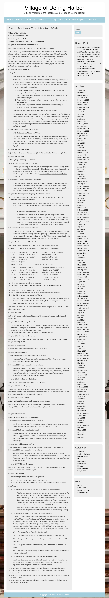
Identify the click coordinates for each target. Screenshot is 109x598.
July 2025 (80, 112)
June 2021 (81, 229)
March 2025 (81, 121)
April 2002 (81, 420)
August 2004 (81, 406)
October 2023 (82, 162)
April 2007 (81, 401)
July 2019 (80, 284)
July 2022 (80, 198)
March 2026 (81, 93)
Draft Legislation (83, 456)
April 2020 (81, 262)
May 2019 (80, 289)
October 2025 (82, 105)
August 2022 (81, 195)
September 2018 (83, 308)
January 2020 (82, 270)
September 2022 (83, 193)
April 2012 (81, 382)
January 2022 (82, 212)
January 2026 (82, 97)
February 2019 (82, 296)
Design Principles (75, 19)
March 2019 (81, 293)
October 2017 (82, 334)
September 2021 (83, 222)
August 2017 (81, 339)
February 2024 (82, 152)
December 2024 (83, 129)
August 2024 (81, 138)
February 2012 (82, 387)
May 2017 (80, 346)
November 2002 (83, 413)
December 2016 (83, 356)
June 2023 (81, 172)
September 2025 (83, 107)
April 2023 (81, 176)
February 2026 (82, 95)
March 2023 (81, 179)
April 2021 (81, 234)
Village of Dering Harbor (54, 8)
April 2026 (81, 90)
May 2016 (80, 363)
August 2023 (81, 167)
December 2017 (83, 329)
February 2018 (82, 325)
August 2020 (81, 253)
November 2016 (83, 358)
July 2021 (80, 227)
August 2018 (81, 310)
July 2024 (80, 140)
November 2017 (83, 332)
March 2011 (81, 392)
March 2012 (81, 384)
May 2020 (80, 260)
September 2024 (83, 136)
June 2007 (81, 399)
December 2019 (83, 272)
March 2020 (81, 265)
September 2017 (83, 337)
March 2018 (81, 322)
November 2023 (83, 160)
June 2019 (81, 286)
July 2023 (80, 169)
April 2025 (81, 119)
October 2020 (82, 248)
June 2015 (81, 368)
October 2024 (82, 133)
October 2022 (82, 191)
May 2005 (80, 403)
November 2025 (83, 102)
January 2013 (82, 375)
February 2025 (82, 124)
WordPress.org (82, 492)
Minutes (43, 19)
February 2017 (82, 353)
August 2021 (81, 224)
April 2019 (81, 291)
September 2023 (83, 164)
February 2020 (82, 267)
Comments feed (83, 490)
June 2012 (81, 377)
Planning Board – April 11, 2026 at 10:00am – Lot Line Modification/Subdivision (88, 59)
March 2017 (81, 351)
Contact (91, 19)
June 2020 (81, 258)
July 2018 (80, 313)
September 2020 (83, 250)
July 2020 (80, 255)
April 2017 (81, 349)
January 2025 (82, 126)
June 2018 (81, 315)
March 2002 (81, 423)
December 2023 (83, 157)
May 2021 (80, 231)
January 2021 (82, 241)
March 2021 (81, 236)
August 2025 (81, 109)
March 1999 (81, 430)
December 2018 (83, 301)
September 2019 (83, 279)
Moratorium (81, 461)
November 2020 (83, 246)
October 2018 (82, 305)
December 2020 (83, 243)
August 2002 (81, 415)
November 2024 (83, 131)
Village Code (56, 19)
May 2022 (80, 203)
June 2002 (81, 418)
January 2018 (82, 327)
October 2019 (82, 277)
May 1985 (80, 435)
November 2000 (83, 425)
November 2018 (83, 303)
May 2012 (80, 380)
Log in (79, 485)
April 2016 (81, 365)
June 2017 (81, 344)
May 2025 (80, 117)
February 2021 (82, 239)
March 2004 (81, 411)
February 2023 (82, 181)
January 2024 (82, 155)
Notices (20, 19)
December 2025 (83, 100)
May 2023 (80, 174)
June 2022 (81, 200)
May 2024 (80, 145)
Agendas (31, 19)
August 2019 (81, 282)
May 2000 (80, 427)
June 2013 (81, 372)
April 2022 (81, 205)
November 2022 (83, 188)
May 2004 (80, 408)
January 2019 (82, 298)
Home (9, 19)
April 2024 (81, 148)
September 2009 (83, 394)
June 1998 (81, 432)
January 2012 (82, 389)
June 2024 (81, 143)
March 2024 (81, 150)
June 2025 (81, 114)
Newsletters (81, 464)
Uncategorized (82, 468)
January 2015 (82, 370)
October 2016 (82, 360)
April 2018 (81, 320)
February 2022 (82, 210)
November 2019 (83, 274)
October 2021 (82, 219)
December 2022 (83, 186)
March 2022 (81, 207)
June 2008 (81, 396)
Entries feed (81, 488)
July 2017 (80, 341)
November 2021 (83, 217)
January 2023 (82, 183)
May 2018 (80, 317)
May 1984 (80, 437)
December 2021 (83, 215)
